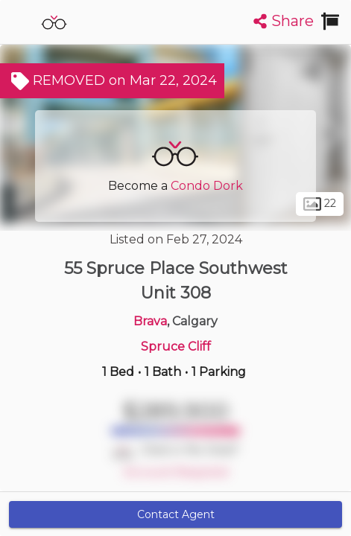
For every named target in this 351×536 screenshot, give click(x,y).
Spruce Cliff (176, 346)
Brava (150, 321)
